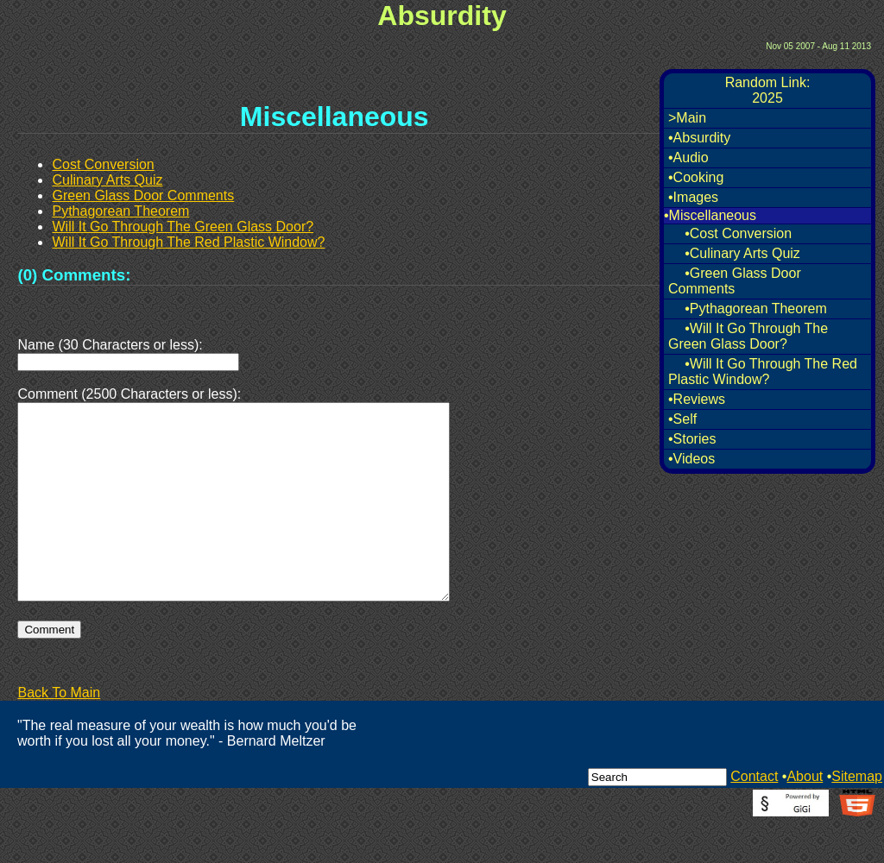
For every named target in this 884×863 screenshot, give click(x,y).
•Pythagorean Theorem (756, 308)
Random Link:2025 (768, 90)
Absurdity (441, 15)
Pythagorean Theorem (120, 211)
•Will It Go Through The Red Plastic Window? (762, 371)
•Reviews (696, 399)
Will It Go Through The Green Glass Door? (182, 226)
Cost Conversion (103, 164)
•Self (682, 419)
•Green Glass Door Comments (734, 281)
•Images (693, 197)
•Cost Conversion (738, 233)
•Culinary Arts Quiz (742, 253)
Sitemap (856, 817)
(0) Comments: (73, 275)
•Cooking (695, 177)
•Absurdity (699, 137)
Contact (754, 817)
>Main (687, 117)
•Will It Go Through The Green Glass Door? (748, 336)
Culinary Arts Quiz (107, 180)
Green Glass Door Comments (143, 195)
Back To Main (58, 734)
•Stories (692, 439)
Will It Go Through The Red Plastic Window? (188, 242)
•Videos (691, 458)
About (804, 817)
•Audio (688, 157)
